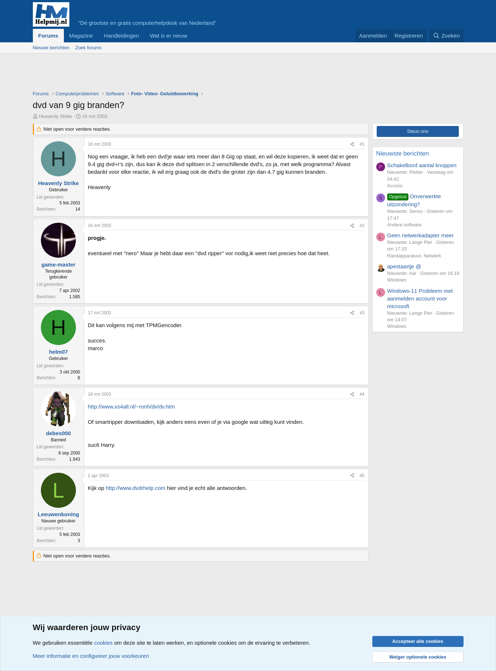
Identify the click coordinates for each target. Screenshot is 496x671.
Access (395, 185)
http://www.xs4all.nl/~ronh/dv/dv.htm (131, 406)
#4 (361, 394)
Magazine (81, 35)
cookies (103, 643)
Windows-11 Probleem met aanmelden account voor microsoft (420, 298)
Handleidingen (121, 35)
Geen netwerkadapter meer (420, 235)
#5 (361, 475)
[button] (193, 35)
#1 (361, 144)
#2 (361, 225)
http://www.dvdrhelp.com (135, 488)
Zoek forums (88, 47)
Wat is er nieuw (168, 35)
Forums (48, 35)
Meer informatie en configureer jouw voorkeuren (91, 656)
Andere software (404, 224)
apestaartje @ (404, 266)
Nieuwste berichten (402, 153)
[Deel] (352, 144)
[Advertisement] (166, 73)
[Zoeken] (446, 35)
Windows (397, 280)
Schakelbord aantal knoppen (422, 165)
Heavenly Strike (55, 116)
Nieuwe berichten (51, 47)
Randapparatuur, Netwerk (414, 255)
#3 (361, 312)
